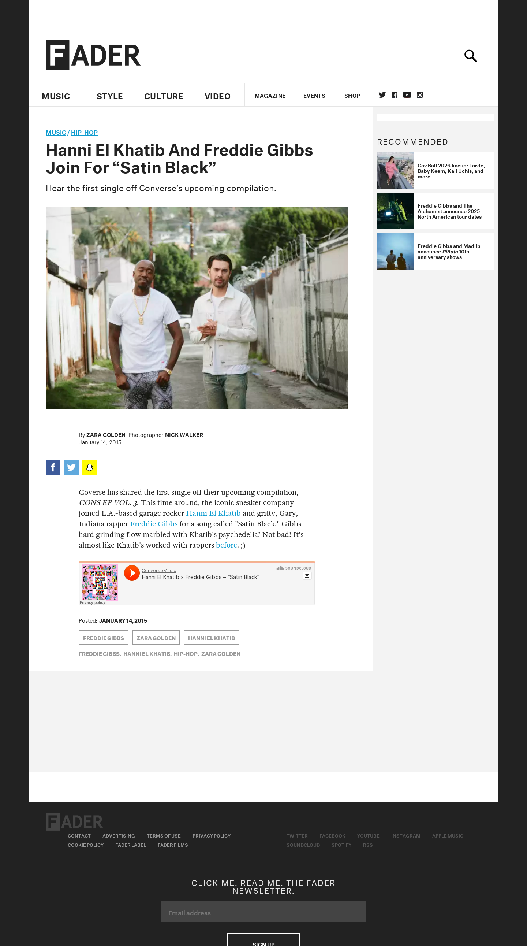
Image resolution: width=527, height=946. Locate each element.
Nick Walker (184, 434)
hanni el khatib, (147, 653)
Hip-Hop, (186, 653)
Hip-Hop (84, 131)
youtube (407, 95)
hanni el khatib (211, 637)
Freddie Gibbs (153, 524)
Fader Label (130, 844)
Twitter (382, 95)
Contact (79, 835)
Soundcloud (303, 844)
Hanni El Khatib (213, 513)
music (56, 131)
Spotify (341, 844)
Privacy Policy (212, 835)
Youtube (368, 835)
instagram (420, 95)
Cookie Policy (86, 844)
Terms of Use (164, 835)
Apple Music (447, 835)
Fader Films (173, 844)
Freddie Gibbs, (100, 653)
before (226, 545)
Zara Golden (106, 434)
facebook (394, 95)
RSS (368, 844)
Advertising (118, 835)
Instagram (406, 835)
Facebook (332, 835)
